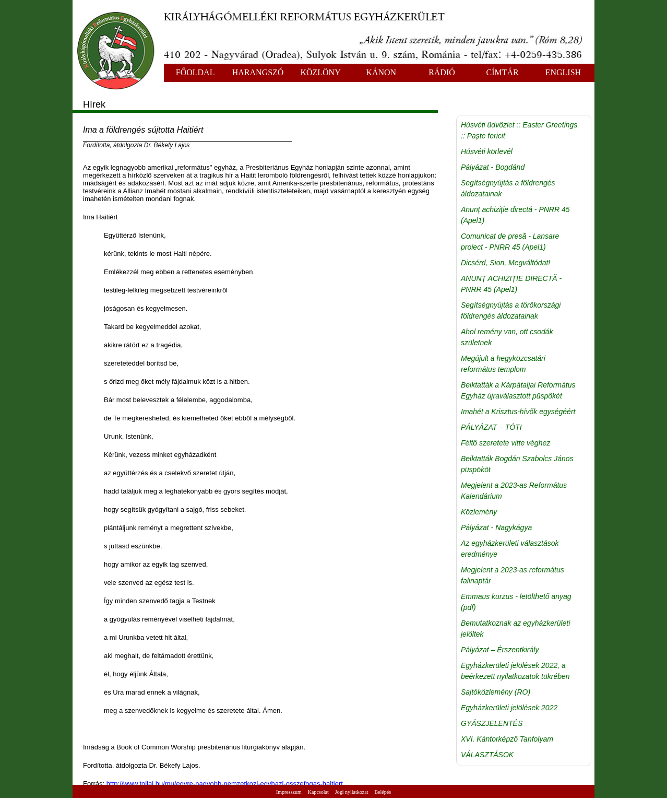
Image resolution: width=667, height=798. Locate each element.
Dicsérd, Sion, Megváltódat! (505, 263)
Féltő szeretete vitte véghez (505, 443)
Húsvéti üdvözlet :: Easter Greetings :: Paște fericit (519, 130)
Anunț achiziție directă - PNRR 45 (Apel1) (515, 215)
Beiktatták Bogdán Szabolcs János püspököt (517, 464)
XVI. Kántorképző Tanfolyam (507, 739)
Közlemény (479, 512)
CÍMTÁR (502, 72)
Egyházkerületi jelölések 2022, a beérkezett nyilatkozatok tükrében (515, 670)
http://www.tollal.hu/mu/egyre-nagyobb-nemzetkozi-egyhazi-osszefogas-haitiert (224, 784)
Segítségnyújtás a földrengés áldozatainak (508, 188)
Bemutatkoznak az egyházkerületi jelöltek (515, 628)
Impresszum (289, 792)
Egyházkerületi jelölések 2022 (509, 707)
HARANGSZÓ (258, 72)
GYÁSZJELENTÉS (491, 723)
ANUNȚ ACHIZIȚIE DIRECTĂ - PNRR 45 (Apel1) (511, 284)
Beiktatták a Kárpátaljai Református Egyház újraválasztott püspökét (518, 390)
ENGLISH (563, 72)
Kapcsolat (318, 792)
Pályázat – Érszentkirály (500, 650)
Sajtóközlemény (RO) (495, 692)
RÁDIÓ (441, 72)
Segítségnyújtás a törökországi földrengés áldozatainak (511, 310)
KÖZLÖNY (320, 72)
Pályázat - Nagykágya (496, 527)
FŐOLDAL (195, 72)
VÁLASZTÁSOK (487, 754)
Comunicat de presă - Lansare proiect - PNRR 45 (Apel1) (510, 241)
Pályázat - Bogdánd (493, 167)
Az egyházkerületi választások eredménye (510, 548)
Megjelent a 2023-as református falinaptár (512, 575)
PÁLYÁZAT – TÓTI (491, 427)
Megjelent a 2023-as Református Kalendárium (514, 490)
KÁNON (381, 72)
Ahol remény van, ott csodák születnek (507, 337)
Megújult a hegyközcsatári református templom (503, 363)
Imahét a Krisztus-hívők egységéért (518, 411)
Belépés (382, 792)
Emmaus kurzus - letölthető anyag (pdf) (516, 602)
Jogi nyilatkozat (351, 792)
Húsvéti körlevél (487, 151)
